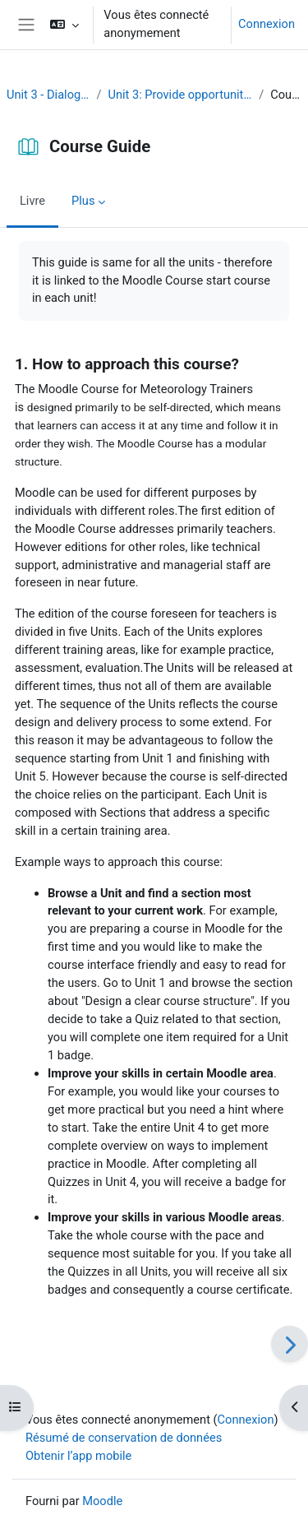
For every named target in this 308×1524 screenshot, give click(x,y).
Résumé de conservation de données (123, 1437)
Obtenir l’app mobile (78, 1455)
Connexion (266, 23)
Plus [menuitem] (82, 200)
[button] (64, 24)
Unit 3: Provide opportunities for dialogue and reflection (180, 94)
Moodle (102, 1501)
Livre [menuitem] (32, 200)
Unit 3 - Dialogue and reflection (48, 94)
